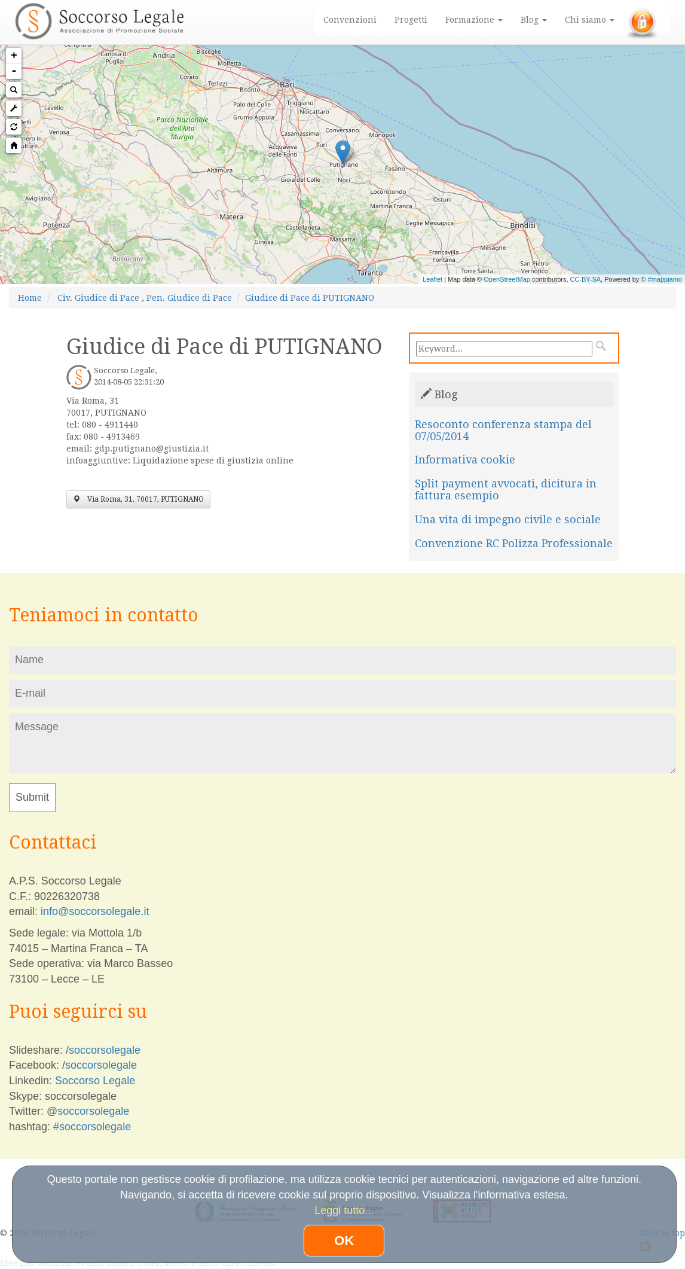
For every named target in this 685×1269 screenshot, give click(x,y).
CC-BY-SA (585, 279)
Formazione (474, 20)
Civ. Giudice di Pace (98, 298)
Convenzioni (350, 20)
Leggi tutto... (344, 1210)
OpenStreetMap (507, 279)
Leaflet (432, 279)
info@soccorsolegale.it (95, 911)
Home (30, 298)
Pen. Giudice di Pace (189, 298)
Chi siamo (589, 20)
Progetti (411, 20)
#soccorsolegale (92, 1127)
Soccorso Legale (95, 1081)
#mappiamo (665, 279)
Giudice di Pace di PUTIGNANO (309, 298)
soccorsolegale (104, 1050)
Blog (534, 20)
